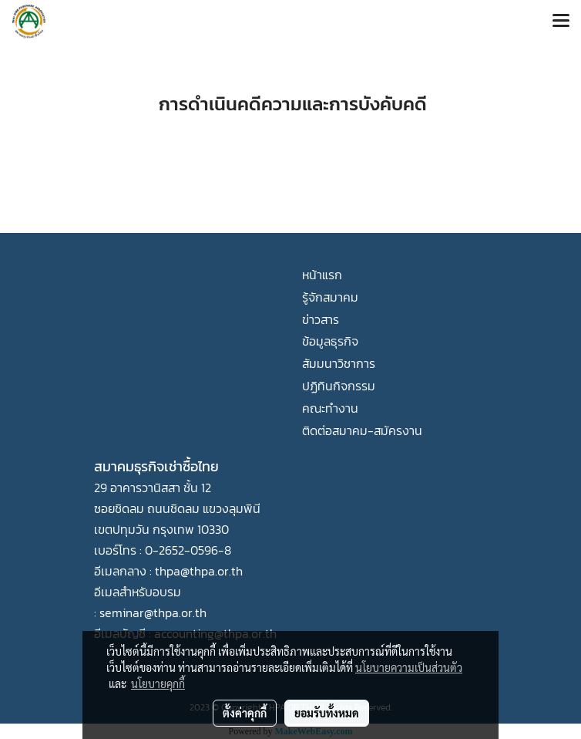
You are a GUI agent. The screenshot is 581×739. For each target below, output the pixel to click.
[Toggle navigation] (561, 22)
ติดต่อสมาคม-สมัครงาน (362, 430)
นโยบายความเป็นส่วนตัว (408, 667)
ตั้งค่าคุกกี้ (245, 713)
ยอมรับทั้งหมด (326, 713)
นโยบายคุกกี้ (158, 683)
